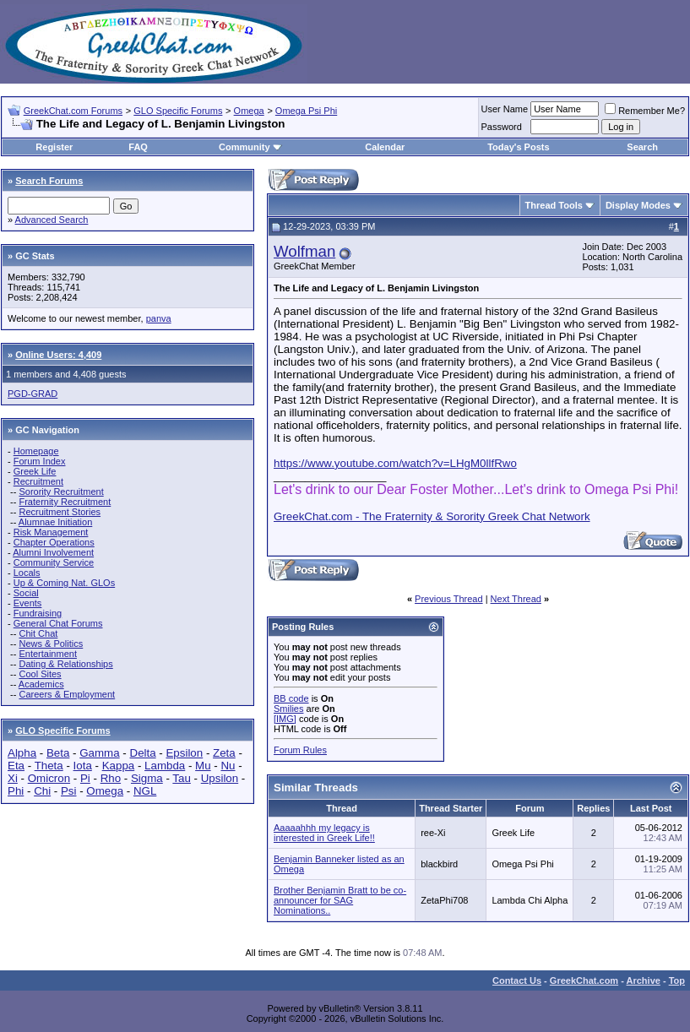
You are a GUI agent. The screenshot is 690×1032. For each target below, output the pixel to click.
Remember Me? (645, 111)
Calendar (385, 147)
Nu (227, 765)
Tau (181, 778)
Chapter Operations (54, 542)
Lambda (164, 765)
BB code (291, 698)
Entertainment (47, 654)
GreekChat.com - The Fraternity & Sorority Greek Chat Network (432, 516)
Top (677, 980)
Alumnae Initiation (55, 522)
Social (26, 593)
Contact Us (516, 980)
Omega (249, 111)
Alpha (22, 753)
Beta (57, 753)
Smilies (288, 708)
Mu (203, 765)
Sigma (147, 778)
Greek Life (35, 471)
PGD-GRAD (32, 393)
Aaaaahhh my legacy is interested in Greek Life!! (324, 833)
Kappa (118, 765)
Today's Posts (518, 147)
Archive (643, 980)
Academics (41, 684)
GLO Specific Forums (177, 111)
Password (501, 127)
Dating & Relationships (65, 664)
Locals (27, 573)
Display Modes (638, 205)
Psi (69, 791)
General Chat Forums (58, 623)
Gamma (99, 753)
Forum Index (40, 461)
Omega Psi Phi (306, 111)
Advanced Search (52, 220)
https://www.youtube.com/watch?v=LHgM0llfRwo (395, 463)
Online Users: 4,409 (58, 355)
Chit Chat (38, 633)
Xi (13, 778)
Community (250, 147)
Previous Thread (449, 599)
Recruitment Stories (60, 512)
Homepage (36, 451)
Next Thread (516, 599)
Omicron (49, 778)
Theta (49, 765)
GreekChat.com (584, 980)
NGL (144, 791)
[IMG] (285, 719)
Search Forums (49, 181)
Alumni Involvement (53, 552)
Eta (16, 765)
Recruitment (38, 481)
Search (642, 147)
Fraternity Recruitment (65, 502)
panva (158, 318)
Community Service (54, 562)
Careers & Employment (67, 694)
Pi (85, 778)
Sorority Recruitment (61, 491)
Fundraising (38, 613)
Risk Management (51, 532)
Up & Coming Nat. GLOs (64, 583)
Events (28, 603)
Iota (82, 765)
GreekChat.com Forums (73, 111)
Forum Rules (300, 750)
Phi (16, 791)
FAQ (138, 147)
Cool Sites (40, 674)
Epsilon (184, 753)
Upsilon (219, 778)
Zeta (224, 753)
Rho (111, 778)
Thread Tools (554, 205)
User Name (505, 109)
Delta (143, 753)
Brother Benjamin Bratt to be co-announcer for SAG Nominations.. (340, 900)
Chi (42, 791)
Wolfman (304, 251)
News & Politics (51, 643)
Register (54, 147)
